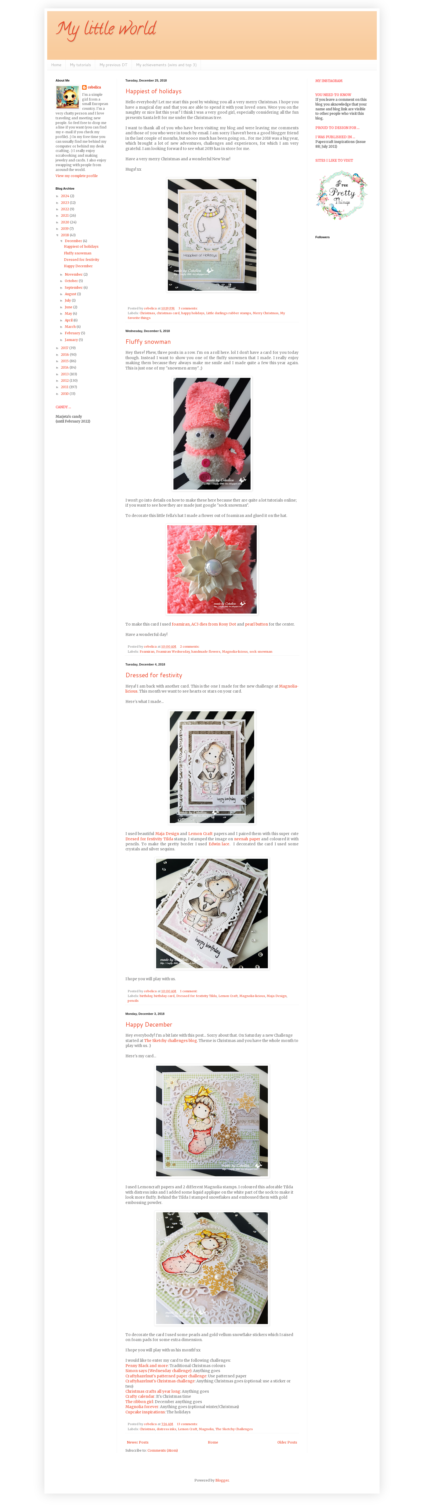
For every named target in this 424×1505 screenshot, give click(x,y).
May (69, 313)
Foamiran (147, 651)
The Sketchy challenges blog (170, 1040)
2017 (65, 348)
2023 (65, 203)
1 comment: (189, 991)
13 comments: (188, 1424)
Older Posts (287, 1442)
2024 (65, 196)
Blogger (222, 1480)
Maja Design (167, 833)
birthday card (164, 996)
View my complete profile (77, 176)
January (72, 340)
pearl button (256, 624)
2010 (65, 394)
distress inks (166, 1429)
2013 (65, 374)
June (69, 307)
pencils (133, 1001)
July (68, 300)
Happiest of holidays (153, 91)
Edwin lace (219, 844)
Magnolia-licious (235, 651)
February (73, 333)
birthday (146, 996)
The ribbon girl (139, 1401)
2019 (65, 228)
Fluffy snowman (148, 341)
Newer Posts (138, 1442)
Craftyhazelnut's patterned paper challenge (165, 1376)
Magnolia (206, 1429)
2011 (65, 387)
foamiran (181, 624)
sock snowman (260, 651)
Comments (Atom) (162, 1450)
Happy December (148, 1024)
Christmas (147, 313)
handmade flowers (205, 651)
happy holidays (192, 313)
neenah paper (247, 839)
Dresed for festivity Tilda (149, 839)
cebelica (94, 87)
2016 (65, 354)
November (74, 274)
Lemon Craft (200, 833)
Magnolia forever (141, 1406)
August (71, 294)
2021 (65, 215)
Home (56, 65)
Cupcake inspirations (145, 1412)
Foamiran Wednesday (173, 651)
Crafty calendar (139, 1396)
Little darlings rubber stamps (228, 313)
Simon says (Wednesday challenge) (158, 1370)
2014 (65, 367)
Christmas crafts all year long (152, 1391)
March (71, 327)
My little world (105, 30)
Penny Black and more (146, 1365)
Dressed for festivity (153, 675)
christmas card (168, 313)
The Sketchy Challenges (234, 1429)
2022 (65, 209)
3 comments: (188, 308)
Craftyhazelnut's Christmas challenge (160, 1381)
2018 (65, 235)
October (72, 281)
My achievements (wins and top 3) (166, 65)
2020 (65, 222)
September (74, 287)
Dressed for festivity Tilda (196, 996)
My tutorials (80, 65)
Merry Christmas (265, 313)
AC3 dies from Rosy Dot (213, 624)
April (69, 320)
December (74, 241)
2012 (65, 380)
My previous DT (113, 65)
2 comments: (190, 646)
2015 (65, 361)
